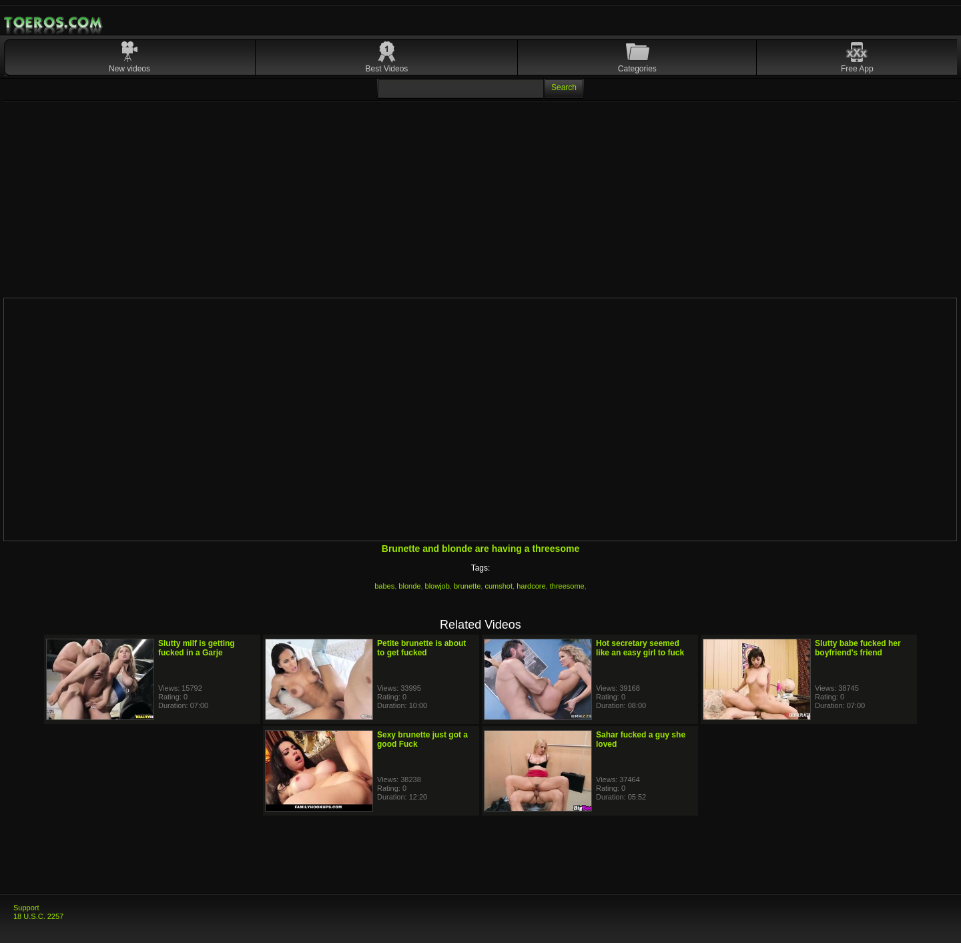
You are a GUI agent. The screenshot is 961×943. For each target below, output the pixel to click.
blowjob (437, 586)
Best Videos (387, 68)
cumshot (499, 586)
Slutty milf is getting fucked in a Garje (196, 648)
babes (384, 586)
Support (26, 908)
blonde (409, 586)
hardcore (531, 586)
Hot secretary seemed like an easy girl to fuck (640, 648)
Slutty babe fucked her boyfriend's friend (858, 648)
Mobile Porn (54, 23)
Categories (637, 68)
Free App (857, 68)
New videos (129, 68)
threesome (567, 586)
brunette (467, 586)
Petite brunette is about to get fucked (421, 648)
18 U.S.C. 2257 (38, 916)
